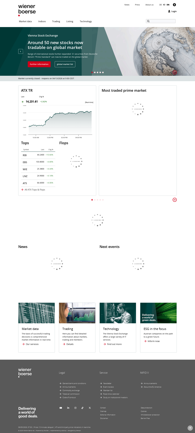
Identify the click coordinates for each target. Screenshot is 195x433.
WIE (25, 169)
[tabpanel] (97, 51)
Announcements (69, 387)
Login (172, 11)
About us (149, 4)
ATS (25, 183)
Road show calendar (111, 394)
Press (137, 4)
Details (70, 344)
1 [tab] (92, 72)
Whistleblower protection (150, 415)
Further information (39, 64)
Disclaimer (104, 418)
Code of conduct (69, 397)
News (126, 4)
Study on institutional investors (115, 397)
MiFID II (144, 372)
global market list (65, 64)
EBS (25, 162)
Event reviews (108, 387)
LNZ (25, 176)
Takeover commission (71, 394)
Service (104, 372)
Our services (32, 344)
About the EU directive (152, 387)
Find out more (114, 344)
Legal (62, 372)
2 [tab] (94, 72)
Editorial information (107, 415)
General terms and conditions (74, 383)
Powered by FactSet (42, 431)
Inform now (154, 341)
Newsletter (107, 383)
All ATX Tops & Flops (35, 189)
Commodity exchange (71, 390)
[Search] (161, 21)
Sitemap (103, 411)
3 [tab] (97, 72)
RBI (25, 155)
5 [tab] (103, 72)
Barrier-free (145, 418)
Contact (103, 408)
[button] (20, 51)
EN (168, 4)
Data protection (146, 408)
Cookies (144, 411)
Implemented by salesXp (58, 431)
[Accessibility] (174, 4)
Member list (107, 390)
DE (160, 4)
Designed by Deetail (74, 431)
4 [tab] (100, 72)
